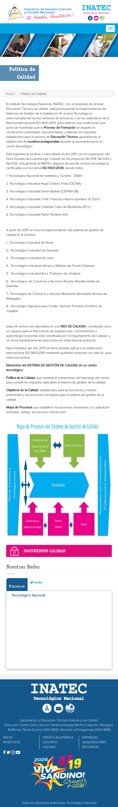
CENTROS (50, 742)
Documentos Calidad (44, 551)
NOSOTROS (11, 742)
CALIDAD (49, 747)
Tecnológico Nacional (28, 595)
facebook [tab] (17, 586)
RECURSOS (90, 747)
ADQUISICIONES (94, 742)
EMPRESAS (90, 737)
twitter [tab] (36, 582)
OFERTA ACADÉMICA (58, 737)
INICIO (8, 737)
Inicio (10, 93)
